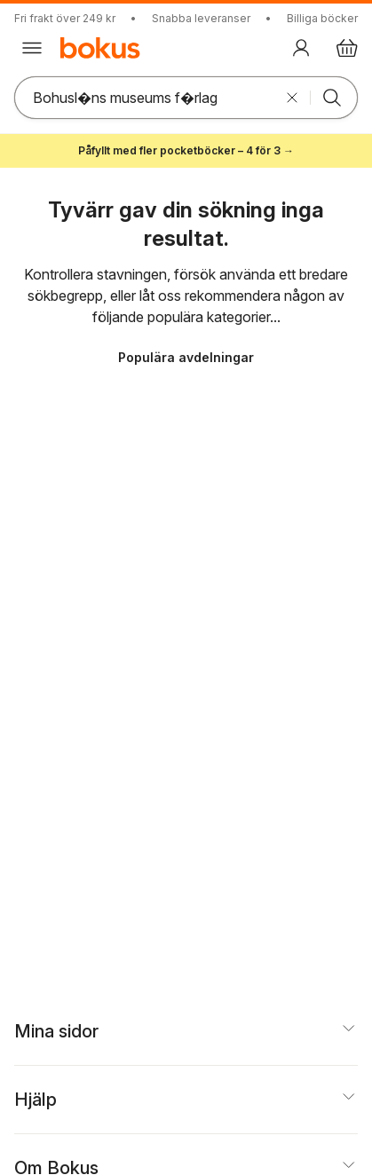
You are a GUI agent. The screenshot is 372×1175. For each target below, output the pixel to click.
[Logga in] (301, 48)
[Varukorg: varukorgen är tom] (347, 48)
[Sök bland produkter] (144, 97)
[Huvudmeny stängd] (32, 48)
